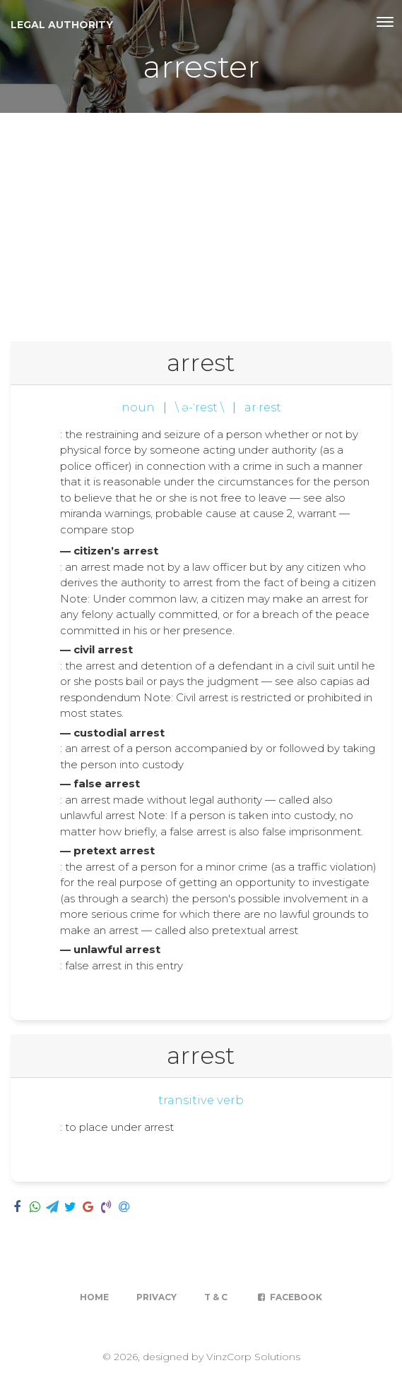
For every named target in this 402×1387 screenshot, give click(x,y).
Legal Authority (62, 24)
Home (94, 1297)
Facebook (288, 1297)
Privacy (156, 1297)
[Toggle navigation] (385, 22)
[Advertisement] (201, 218)
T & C (215, 1297)
